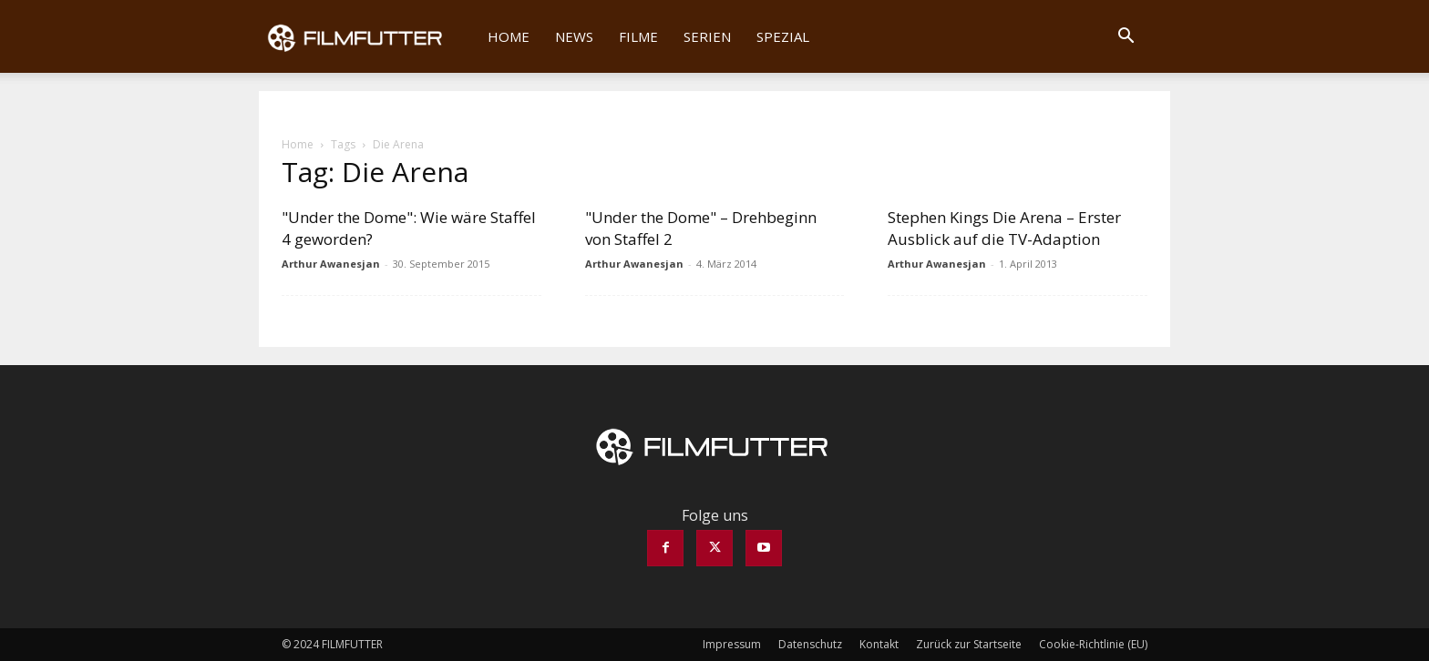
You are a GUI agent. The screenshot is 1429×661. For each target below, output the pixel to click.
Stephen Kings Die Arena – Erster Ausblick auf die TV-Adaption (1004, 228)
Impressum (732, 644)
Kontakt (879, 644)
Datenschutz (810, 644)
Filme (638, 36)
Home (508, 36)
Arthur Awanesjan (331, 263)
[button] (1125, 37)
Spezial (782, 36)
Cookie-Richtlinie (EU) (1093, 644)
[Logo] (367, 36)
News (574, 36)
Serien (707, 36)
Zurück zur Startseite (969, 644)
